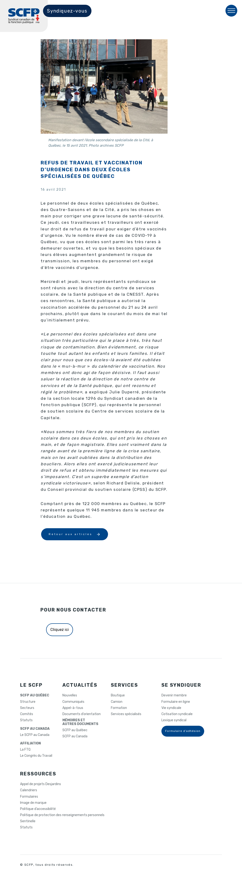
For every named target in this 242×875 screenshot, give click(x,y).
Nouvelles (69, 695)
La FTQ (25, 750)
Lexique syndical (173, 720)
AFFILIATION (30, 743)
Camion (116, 702)
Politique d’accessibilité (38, 809)
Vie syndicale (171, 708)
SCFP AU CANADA (35, 729)
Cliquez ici (59, 629)
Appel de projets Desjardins (40, 784)
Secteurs (27, 708)
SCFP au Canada (74, 736)
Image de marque (33, 803)
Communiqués (73, 702)
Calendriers (28, 790)
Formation (119, 708)
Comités (26, 714)
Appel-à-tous (72, 708)
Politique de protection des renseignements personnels (62, 815)
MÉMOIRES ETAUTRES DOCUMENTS (80, 722)
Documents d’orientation (81, 714)
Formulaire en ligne (175, 702)
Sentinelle (27, 821)
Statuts (26, 720)
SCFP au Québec (74, 730)
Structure (27, 702)
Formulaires (29, 797)
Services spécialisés (126, 714)
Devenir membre (174, 695)
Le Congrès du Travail (36, 756)
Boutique (118, 695)
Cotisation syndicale (177, 714)
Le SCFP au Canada (34, 735)
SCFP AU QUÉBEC (34, 695)
